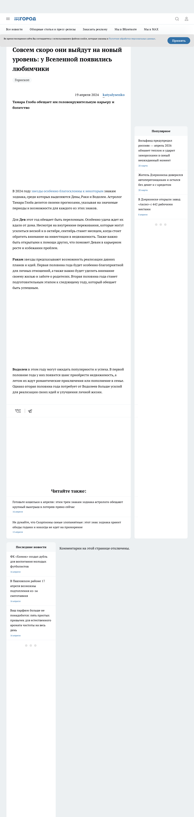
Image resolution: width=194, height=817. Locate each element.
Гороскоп (22, 80)
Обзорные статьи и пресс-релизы (53, 29)
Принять (179, 40)
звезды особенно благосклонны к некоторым (67, 191)
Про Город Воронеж (17, 689)
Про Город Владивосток (84, 699)
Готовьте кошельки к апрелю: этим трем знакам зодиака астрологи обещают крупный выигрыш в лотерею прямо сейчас (69, 507)
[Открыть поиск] (177, 19)
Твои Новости (46, 699)
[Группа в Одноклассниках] (117, 691)
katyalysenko (114, 95)
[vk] (18, 411)
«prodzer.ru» (31, 736)
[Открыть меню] (8, 19)
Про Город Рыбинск (49, 694)
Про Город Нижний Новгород (22, 699)
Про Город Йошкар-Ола (84, 689)
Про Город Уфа (79, 694)
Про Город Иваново (49, 689)
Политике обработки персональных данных (132, 38)
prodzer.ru (114, 760)
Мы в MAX (151, 29)
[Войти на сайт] (186, 19)
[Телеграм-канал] (126, 691)
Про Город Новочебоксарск (53, 685)
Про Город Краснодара (18, 704)
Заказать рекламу (95, 29)
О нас (77, 718)
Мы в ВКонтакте (126, 29)
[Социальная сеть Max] (136, 691)
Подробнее (180, 783)
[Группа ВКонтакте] (108, 691)
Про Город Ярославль (83, 685)
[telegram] (31, 411)
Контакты (11, 726)
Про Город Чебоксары (18, 685)
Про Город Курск (15, 694)
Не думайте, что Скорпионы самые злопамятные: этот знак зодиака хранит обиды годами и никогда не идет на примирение (69, 527)
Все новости (14, 29)
